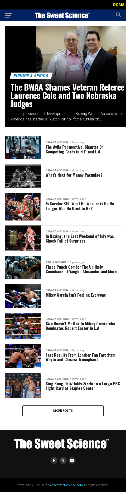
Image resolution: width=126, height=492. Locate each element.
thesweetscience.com (68, 485)
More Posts (63, 410)
